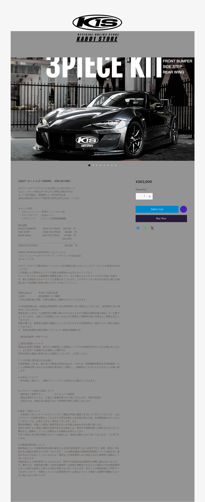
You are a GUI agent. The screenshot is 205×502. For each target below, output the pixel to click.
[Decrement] (138, 196)
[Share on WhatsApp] (145, 228)
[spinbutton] (144, 196)
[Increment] (150, 196)
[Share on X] (152, 228)
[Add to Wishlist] (183, 209)
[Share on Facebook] (138, 228)
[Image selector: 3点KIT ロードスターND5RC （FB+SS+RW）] (89, 165)
